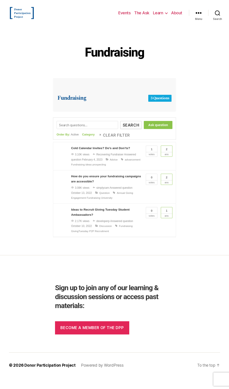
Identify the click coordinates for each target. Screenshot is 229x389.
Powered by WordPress (103, 376)
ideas (134, 171)
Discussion (105, 237)
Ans (166, 157)
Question (104, 204)
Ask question (158, 131)
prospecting (78, 176)
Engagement (78, 209)
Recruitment (102, 242)
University (108, 209)
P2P (92, 242)
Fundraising (114, 58)
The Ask (141, 16)
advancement (108, 171)
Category (88, 141)
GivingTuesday (80, 242)
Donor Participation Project (50, 376)
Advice (89, 171)
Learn (158, 16)
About (176, 16)
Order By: (68, 141)
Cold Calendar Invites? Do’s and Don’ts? (101, 154)
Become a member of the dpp (92, 339)
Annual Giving (125, 204)
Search (130, 132)
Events (124, 16)
